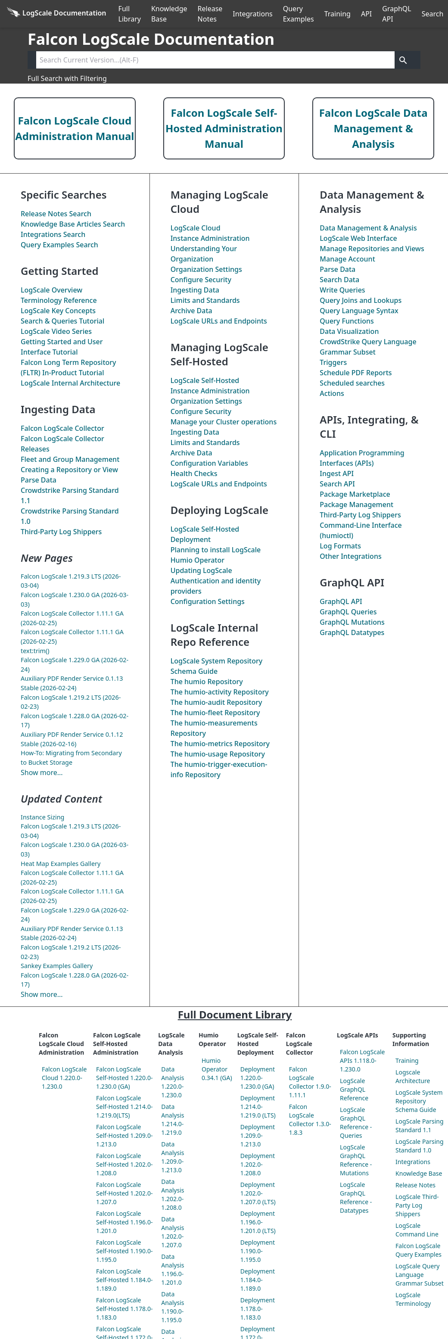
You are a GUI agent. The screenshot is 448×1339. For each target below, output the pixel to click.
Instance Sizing (42, 817)
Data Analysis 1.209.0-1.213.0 (172, 1157)
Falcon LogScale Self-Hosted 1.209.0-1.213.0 (124, 1135)
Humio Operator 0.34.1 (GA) (217, 1069)
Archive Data (191, 310)
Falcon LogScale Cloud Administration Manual (74, 128)
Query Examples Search (59, 244)
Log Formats (340, 546)
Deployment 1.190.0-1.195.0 (257, 1251)
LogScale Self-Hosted (205, 380)
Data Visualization (349, 331)
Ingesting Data (195, 290)
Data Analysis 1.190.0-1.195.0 (172, 1307)
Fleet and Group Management (70, 459)
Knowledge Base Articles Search (73, 224)
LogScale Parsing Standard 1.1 (419, 1125)
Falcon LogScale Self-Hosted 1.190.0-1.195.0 (124, 1251)
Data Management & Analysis (368, 228)
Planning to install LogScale (216, 549)
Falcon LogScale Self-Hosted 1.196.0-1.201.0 (124, 1222)
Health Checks (194, 473)
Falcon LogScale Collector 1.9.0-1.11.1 (310, 1082)
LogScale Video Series (56, 331)
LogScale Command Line (417, 1229)
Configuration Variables (209, 463)
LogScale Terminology (413, 1299)
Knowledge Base (169, 14)
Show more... (42, 772)
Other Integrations (350, 556)
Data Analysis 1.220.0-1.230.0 (172, 1082)
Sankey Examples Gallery (57, 966)
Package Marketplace (355, 494)
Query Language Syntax (359, 310)
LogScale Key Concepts (58, 310)
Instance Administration (210, 238)
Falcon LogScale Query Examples (418, 1250)
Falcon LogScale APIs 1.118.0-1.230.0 (362, 1060)
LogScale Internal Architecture (70, 383)
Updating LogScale (201, 570)
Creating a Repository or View (69, 469)
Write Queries (342, 290)
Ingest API (337, 473)
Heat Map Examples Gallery (60, 863)
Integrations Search (53, 234)
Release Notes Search (56, 213)
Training (337, 14)
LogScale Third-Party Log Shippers (417, 1205)
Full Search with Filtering (67, 78)
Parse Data (38, 480)
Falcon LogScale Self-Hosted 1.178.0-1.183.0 (124, 1308)
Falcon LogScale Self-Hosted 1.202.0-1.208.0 (124, 1164)
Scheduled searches (352, 383)
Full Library (129, 14)
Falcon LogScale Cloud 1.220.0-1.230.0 (64, 1077)
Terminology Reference (59, 300)
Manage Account (347, 259)
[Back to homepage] (56, 14)
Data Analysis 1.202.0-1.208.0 (172, 1194)
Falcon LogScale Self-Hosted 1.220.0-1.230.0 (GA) (124, 1077)
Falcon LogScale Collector (62, 428)
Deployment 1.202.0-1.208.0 (257, 1164)
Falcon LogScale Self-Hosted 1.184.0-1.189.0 (124, 1279)
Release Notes (210, 14)
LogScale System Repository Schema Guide (418, 1101)
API (366, 14)
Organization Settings (206, 269)
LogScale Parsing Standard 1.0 (419, 1145)
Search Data (339, 279)
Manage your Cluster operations (224, 422)
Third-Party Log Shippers (61, 531)
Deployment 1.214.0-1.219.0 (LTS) (258, 1106)
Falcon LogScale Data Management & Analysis (373, 128)
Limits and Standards (205, 300)
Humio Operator (197, 560)
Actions (332, 393)
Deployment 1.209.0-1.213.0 (257, 1135)
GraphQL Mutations (352, 622)
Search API (337, 484)
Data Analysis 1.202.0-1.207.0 (172, 1232)
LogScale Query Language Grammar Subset (419, 1274)
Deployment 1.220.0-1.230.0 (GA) (257, 1077)
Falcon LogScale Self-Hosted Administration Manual (224, 128)
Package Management (356, 504)
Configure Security (201, 279)
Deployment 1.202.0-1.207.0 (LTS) (258, 1193)
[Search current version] (215, 60)
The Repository (207, 681)
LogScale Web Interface (358, 238)
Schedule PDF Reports (356, 372)
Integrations (252, 14)
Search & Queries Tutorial (62, 321)
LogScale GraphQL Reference (354, 1089)
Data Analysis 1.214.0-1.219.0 (172, 1119)
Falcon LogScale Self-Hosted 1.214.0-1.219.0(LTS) (124, 1106)
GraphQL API (396, 14)
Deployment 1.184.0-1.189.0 (257, 1279)
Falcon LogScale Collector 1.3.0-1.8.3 (310, 1119)
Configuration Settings (208, 601)
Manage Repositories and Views (372, 248)
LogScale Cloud (196, 228)
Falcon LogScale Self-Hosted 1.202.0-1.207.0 (124, 1193)
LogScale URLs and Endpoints (219, 321)
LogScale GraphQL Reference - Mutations (356, 1160)
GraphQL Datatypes (352, 632)
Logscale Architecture (412, 1076)
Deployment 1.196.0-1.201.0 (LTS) (258, 1222)
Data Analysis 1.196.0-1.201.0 (172, 1269)
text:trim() (35, 651)
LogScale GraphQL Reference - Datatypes (356, 1197)
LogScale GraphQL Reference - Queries (356, 1122)
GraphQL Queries (348, 612)
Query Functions (347, 321)
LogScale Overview (51, 290)
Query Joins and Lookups (360, 300)
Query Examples (298, 14)
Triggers (333, 362)
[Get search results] (403, 60)
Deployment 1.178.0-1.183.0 (257, 1308)
